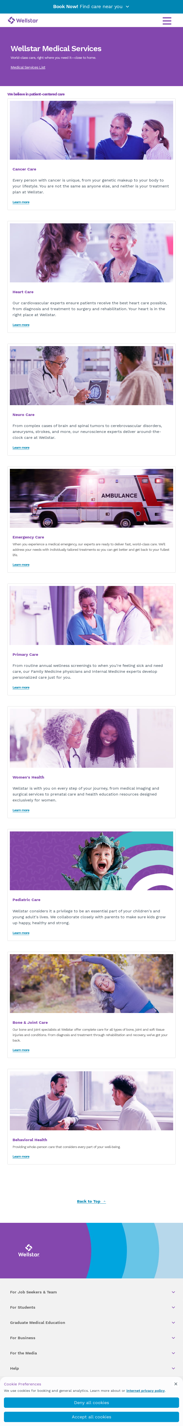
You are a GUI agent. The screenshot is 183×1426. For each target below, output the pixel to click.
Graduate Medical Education (93, 1322)
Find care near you (91, 6)
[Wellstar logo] (23, 21)
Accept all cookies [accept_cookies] (91, 1416)
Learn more (21, 202)
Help (93, 1368)
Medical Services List (28, 67)
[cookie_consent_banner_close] (176, 1384)
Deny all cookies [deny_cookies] (91, 1402)
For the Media (93, 1353)
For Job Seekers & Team (93, 1292)
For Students (93, 1307)
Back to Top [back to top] (91, 1201)
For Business (93, 1337)
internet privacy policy (145, 1391)
